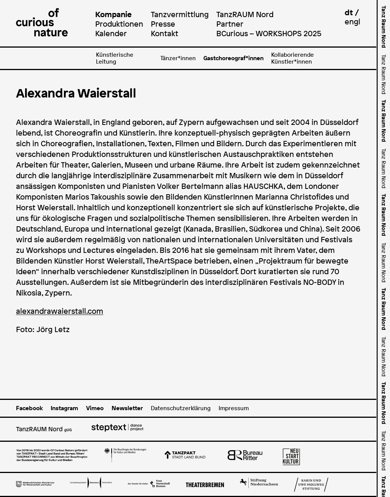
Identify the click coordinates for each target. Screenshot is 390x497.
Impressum (234, 408)
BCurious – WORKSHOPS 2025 (268, 33)
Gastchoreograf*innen (233, 58)
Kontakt (164, 33)
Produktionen (119, 24)
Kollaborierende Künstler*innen (292, 58)
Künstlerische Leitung (114, 58)
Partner (229, 24)
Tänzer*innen (178, 58)
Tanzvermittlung (180, 14)
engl (352, 21)
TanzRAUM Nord (244, 14)
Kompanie (113, 14)
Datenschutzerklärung (181, 408)
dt (349, 12)
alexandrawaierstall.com (59, 311)
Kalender (111, 33)
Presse (163, 24)
